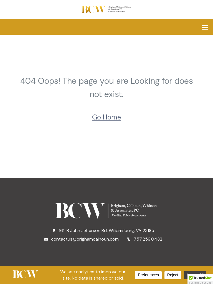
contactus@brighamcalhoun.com (81, 239)
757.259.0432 (144, 239)
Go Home (106, 117)
